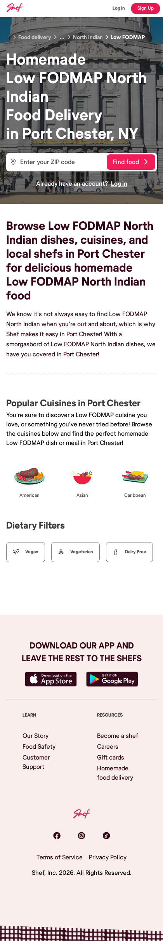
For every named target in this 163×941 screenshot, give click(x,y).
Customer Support (36, 762)
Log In (119, 8)
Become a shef (117, 736)
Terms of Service (59, 857)
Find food (130, 162)
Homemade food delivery (115, 773)
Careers (107, 747)
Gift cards (110, 757)
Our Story (36, 736)
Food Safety (39, 747)
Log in (119, 184)
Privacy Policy (108, 857)
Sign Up (145, 8)
